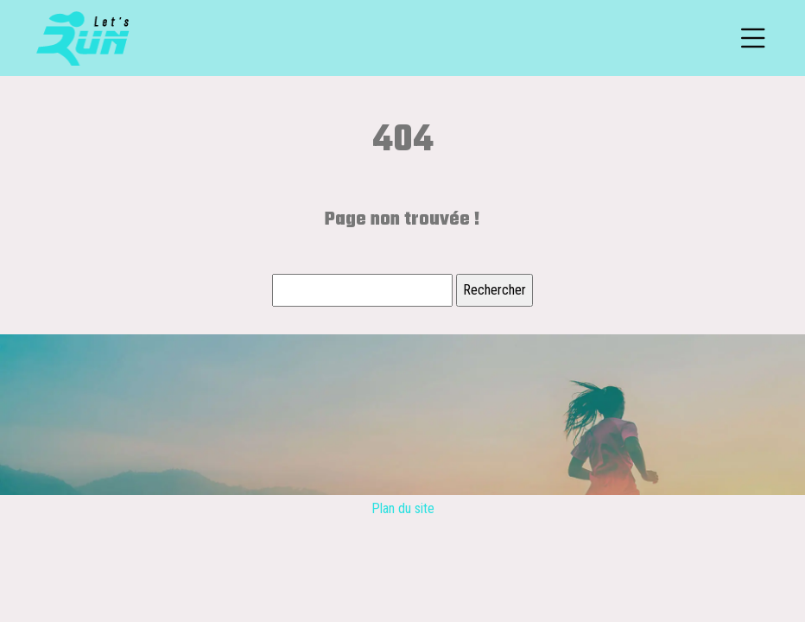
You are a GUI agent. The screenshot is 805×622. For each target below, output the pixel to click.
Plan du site (402, 508)
